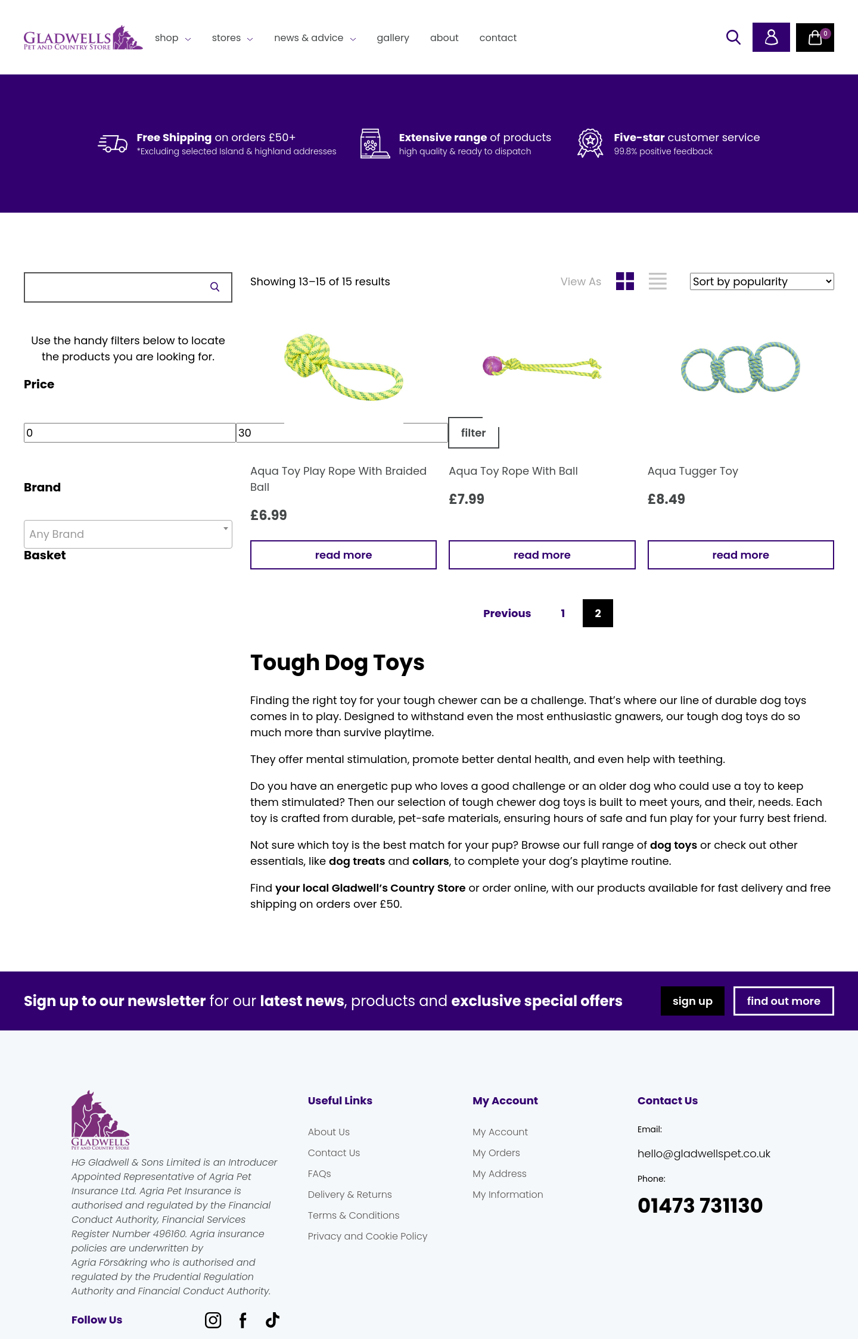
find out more (783, 1001)
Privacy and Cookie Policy (368, 1236)
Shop (167, 38)
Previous (507, 613)
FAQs (319, 1174)
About (444, 38)
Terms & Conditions (354, 1215)
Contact (498, 38)
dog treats (357, 861)
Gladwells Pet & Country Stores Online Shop (83, 37)
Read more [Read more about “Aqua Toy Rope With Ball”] (542, 554)
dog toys (673, 844)
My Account (500, 1132)
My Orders (496, 1153)
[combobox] (128, 534)
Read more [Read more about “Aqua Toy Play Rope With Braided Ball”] (343, 554)
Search (214, 286)
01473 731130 (700, 1205)
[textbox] (128, 534)
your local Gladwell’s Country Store (370, 887)
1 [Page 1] (563, 613)
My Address (499, 1174)
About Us (329, 1132)
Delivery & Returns (350, 1194)
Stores (226, 38)
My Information (507, 1194)
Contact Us (334, 1153)
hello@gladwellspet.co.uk (704, 1153)
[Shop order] (762, 281)
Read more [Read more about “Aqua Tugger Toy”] (740, 554)
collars (430, 861)
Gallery (393, 38)
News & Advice (308, 38)
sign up (693, 1001)
